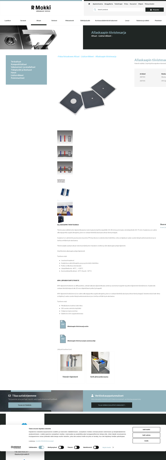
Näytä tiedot (106, 456)
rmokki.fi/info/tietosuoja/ (45, 450)
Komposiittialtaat (19, 64)
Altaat (38, 20)
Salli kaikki (146, 438)
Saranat (23, 20)
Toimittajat (118, 4)
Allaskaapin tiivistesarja (105, 56)
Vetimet (54, 20)
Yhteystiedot (149, 4)
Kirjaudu (154, 10)
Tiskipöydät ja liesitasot (21, 70)
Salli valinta (146, 444)
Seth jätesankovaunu (99, 377)
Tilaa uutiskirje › (25, 405)
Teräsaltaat (16, 61)
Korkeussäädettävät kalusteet (106, 20)
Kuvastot (133, 4)
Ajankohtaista (98, 4)
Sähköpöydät (85, 20)
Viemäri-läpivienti (70, 377)
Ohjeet (140, 4)
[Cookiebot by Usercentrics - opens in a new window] (16, 456)
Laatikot (8, 20)
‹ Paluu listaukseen (65, 56)
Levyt (127, 20)
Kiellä (146, 449)
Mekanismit (69, 20)
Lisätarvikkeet (105, 36)
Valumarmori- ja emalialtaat (23, 67)
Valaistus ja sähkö (142, 20)
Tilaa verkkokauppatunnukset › (111, 405)
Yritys (126, 4)
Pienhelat (158, 20)
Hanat (13, 72)
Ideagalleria (108, 4)
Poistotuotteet (18, 78)
